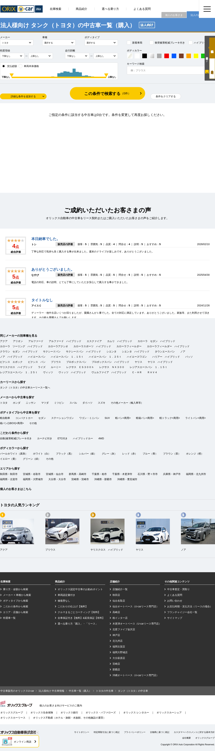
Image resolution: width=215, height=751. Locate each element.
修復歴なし (64, 600)
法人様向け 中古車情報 (51, 690)
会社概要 (186, 738)
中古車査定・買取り (178, 589)
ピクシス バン (37, 361)
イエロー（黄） (9, 458)
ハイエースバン (37, 356)
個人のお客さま (174, 15)
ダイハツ (87, 402)
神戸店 (116, 635)
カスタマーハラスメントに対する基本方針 (194, 732)
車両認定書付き (66, 595)
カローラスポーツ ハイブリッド (92, 346)
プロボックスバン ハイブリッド (110, 361)
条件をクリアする (166, 96)
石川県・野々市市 (148, 474)
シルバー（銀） (87, 453)
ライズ (42, 367)
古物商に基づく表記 (159, 732)
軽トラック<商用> (169, 418)
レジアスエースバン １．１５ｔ (148, 367)
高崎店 (116, 612)
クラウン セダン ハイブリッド (19, 351)
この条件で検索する (107, 93)
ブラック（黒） (64, 453)
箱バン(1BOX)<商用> (12, 423)
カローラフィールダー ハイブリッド (168, 346)
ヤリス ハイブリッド (160, 361)
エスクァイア (94, 341)
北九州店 (118, 640)
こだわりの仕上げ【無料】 (73, 606)
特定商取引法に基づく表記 (107, 732)
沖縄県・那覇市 (103, 479)
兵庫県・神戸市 (172, 474)
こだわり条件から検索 (15, 606)
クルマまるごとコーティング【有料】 (79, 612)
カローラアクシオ (58, 346)
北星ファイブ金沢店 (124, 629)
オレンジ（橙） (195, 453)
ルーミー (56, 367)
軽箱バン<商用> (145, 418)
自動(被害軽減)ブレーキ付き (16, 438)
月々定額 (212, 68)
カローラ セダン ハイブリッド (156, 341)
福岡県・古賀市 (9, 479)
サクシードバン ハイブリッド (83, 351)
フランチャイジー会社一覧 (182, 612)
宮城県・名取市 (31, 474)
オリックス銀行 (69, 712)
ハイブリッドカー (201, 42)
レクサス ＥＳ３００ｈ (80, 367)
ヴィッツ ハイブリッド (72, 372)
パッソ (189, 356)
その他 (33, 423)
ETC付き (63, 438)
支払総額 (9, 66)
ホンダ (16, 402)
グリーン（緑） (31, 458)
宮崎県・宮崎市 (80, 479)
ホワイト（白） (42, 453)
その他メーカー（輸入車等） (127, 402)
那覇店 (116, 669)
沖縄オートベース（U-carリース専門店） (136, 675)
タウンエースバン (165, 351)
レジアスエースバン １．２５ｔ (19, 372)
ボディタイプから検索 (15, 600)
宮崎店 (116, 663)
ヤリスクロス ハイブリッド (16, 367)
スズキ (101, 402)
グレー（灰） (109, 453)
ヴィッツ (48, 372)
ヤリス (138, 361)
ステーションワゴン (62, 418)
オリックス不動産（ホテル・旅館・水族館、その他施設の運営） (69, 717)
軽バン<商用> (123, 418)
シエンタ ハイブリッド (135, 351)
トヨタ (4, 402)
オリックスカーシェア (169, 712)
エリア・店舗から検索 (15, 612)
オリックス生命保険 (41, 712)
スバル (73, 402)
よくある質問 (142, 8)
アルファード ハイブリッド (65, 341)
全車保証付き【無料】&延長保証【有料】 (81, 617)
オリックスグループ (11, 712)
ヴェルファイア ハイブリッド (108, 372)
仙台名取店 (119, 600)
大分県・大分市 (57, 479)
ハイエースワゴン (137, 356)
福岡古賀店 (119, 646)
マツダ (45, 402)
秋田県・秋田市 (9, 474)
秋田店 (116, 595)
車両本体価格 (28, 66)
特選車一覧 (9, 617)
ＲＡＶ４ (152, 372)
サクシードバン (52, 351)
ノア (182, 351)
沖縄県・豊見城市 (127, 479)
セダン (42, 418)
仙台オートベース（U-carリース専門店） (136, 606)
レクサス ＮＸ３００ (111, 367)
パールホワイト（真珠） (14, 453)
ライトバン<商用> (195, 418)
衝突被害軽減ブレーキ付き (167, 42)
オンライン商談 (22, 741)
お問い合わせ (174, 600)
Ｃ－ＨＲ (137, 372)
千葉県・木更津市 (122, 474)
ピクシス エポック (11, 361)
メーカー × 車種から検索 (17, 595)
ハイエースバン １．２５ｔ (105, 356)
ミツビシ (59, 402)
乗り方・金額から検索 (15, 589)
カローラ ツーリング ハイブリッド (21, 346)
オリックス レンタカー (136, 712)
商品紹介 (81, 8)
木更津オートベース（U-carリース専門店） (137, 623)
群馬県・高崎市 (77, 474)
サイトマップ (174, 617)
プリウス (56, 361)
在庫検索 (55, 8)
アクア (4, 341)
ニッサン (31, 402)
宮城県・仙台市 (54, 474)
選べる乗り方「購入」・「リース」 (78, 623)
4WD (101, 438)
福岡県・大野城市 (33, 479)
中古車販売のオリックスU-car (17, 690)
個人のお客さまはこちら (16, 489)
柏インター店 (120, 617)
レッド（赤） (129, 453)
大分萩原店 (119, 658)
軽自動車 (5, 418)
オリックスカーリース (12, 717)
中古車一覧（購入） (80, 690)
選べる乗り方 (110, 8)
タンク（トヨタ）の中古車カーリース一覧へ (25, 387)
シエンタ (111, 351)
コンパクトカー (24, 418)
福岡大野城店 (120, 652)
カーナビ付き (44, 438)
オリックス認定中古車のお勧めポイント (80, 589)
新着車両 (134, 42)
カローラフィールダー (129, 346)
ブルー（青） (150, 453)
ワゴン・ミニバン (89, 418)
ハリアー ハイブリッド (166, 356)
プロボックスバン (76, 361)
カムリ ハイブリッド (119, 341)
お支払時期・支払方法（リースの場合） (189, 606)
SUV (107, 418)
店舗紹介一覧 (120, 589)
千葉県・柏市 (99, 474)
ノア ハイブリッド (11, 356)
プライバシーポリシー (134, 732)
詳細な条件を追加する (23, 96)
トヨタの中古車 (104, 690)
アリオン (18, 341)
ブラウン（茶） (172, 453)
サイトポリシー (81, 732)
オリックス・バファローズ (101, 712)
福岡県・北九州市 (196, 474)
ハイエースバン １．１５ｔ (67, 356)
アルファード (35, 341)
